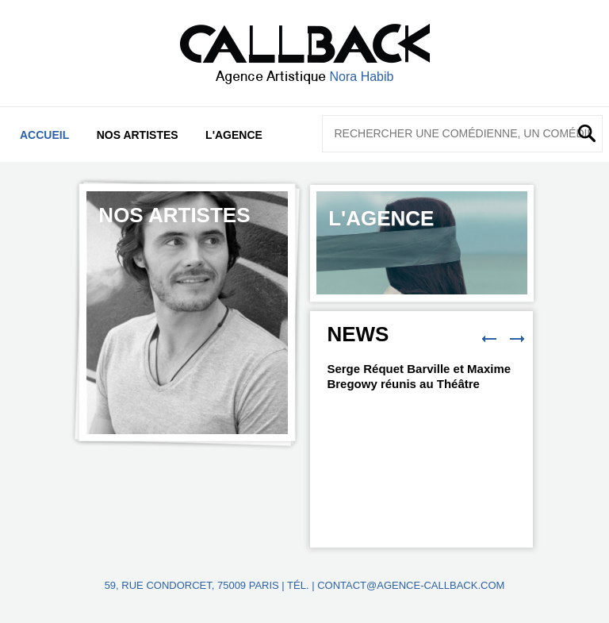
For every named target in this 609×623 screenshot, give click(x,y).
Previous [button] (489, 339)
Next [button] (517, 339)
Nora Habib (362, 76)
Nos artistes (137, 135)
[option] (187, 312)
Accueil (44, 135)
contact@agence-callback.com (410, 585)
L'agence (233, 135)
